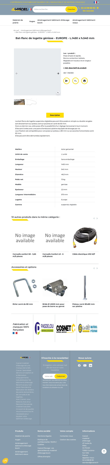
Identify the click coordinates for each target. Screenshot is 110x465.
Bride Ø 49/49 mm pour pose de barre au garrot (53, 305)
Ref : (65, 73)
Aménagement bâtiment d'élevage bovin (36, 30)
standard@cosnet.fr (90, 463)
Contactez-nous (66, 436)
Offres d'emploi (44, 457)
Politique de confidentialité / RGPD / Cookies (47, 442)
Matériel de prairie (22, 436)
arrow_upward (104, 451)
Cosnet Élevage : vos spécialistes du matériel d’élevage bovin (47, 450)
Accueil (16, 30)
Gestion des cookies (68, 440)
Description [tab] (55, 115)
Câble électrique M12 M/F (83, 254)
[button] (5, 461)
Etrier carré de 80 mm (23, 304)
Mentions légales (44, 436)
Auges (17, 440)
